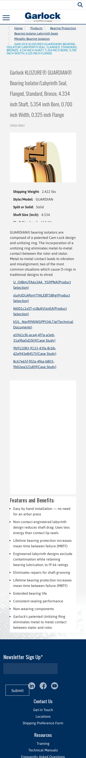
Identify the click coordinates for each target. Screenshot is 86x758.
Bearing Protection (63, 28)
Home (18, 28)
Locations (43, 716)
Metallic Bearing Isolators (32, 39)
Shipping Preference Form (43, 723)
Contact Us (43, 701)
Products (36, 28)
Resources (43, 734)
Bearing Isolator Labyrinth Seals (36, 33)
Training (43, 743)
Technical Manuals (43, 750)
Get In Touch (43, 710)
